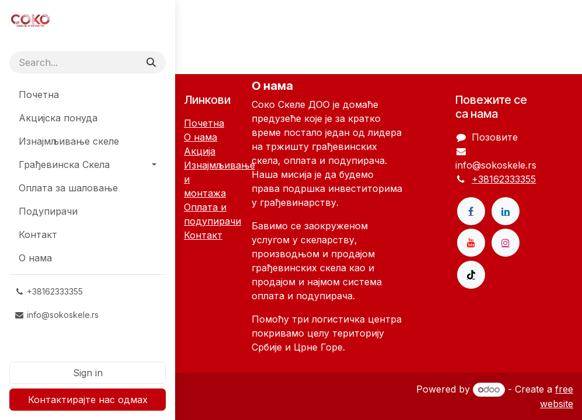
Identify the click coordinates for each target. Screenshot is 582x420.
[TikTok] (471, 275)
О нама (200, 137)
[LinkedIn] (506, 211)
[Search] (151, 62)
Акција (199, 151)
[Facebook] (471, 211)
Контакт (203, 235)
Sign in (88, 373)
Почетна (204, 123)
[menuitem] (87, 94)
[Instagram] (506, 243)
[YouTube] (471, 243)
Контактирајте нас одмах (88, 399)
